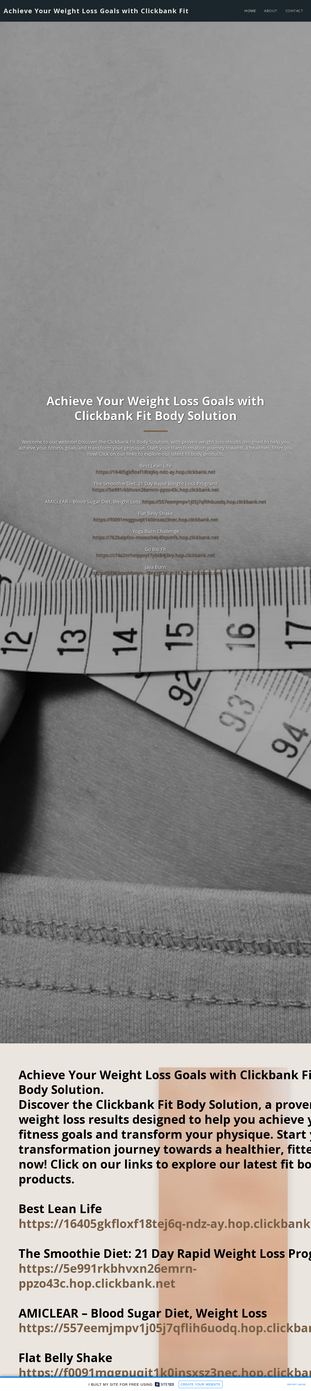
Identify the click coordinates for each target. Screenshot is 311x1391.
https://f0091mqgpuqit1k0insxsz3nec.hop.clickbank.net (155, 519)
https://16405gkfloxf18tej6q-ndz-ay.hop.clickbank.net (156, 471)
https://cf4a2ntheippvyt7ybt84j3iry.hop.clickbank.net (155, 555)
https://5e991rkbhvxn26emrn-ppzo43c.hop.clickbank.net (155, 489)
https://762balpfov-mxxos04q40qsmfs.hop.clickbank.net (155, 537)
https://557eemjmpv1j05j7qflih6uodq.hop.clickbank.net (204, 501)
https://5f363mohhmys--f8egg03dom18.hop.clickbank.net (155, 573)
